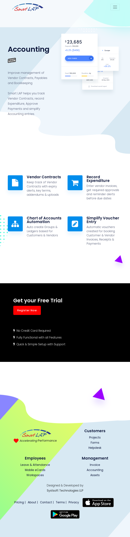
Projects (95, 437)
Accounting (95, 470)
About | (33, 502)
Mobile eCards (35, 470)
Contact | (47, 502)
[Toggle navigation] (115, 7)
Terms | (61, 502)
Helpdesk (94, 448)
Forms (95, 443)
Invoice (95, 465)
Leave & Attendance (35, 465)
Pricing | (20, 502)
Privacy (74, 502)
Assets (95, 475)
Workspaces (35, 475)
